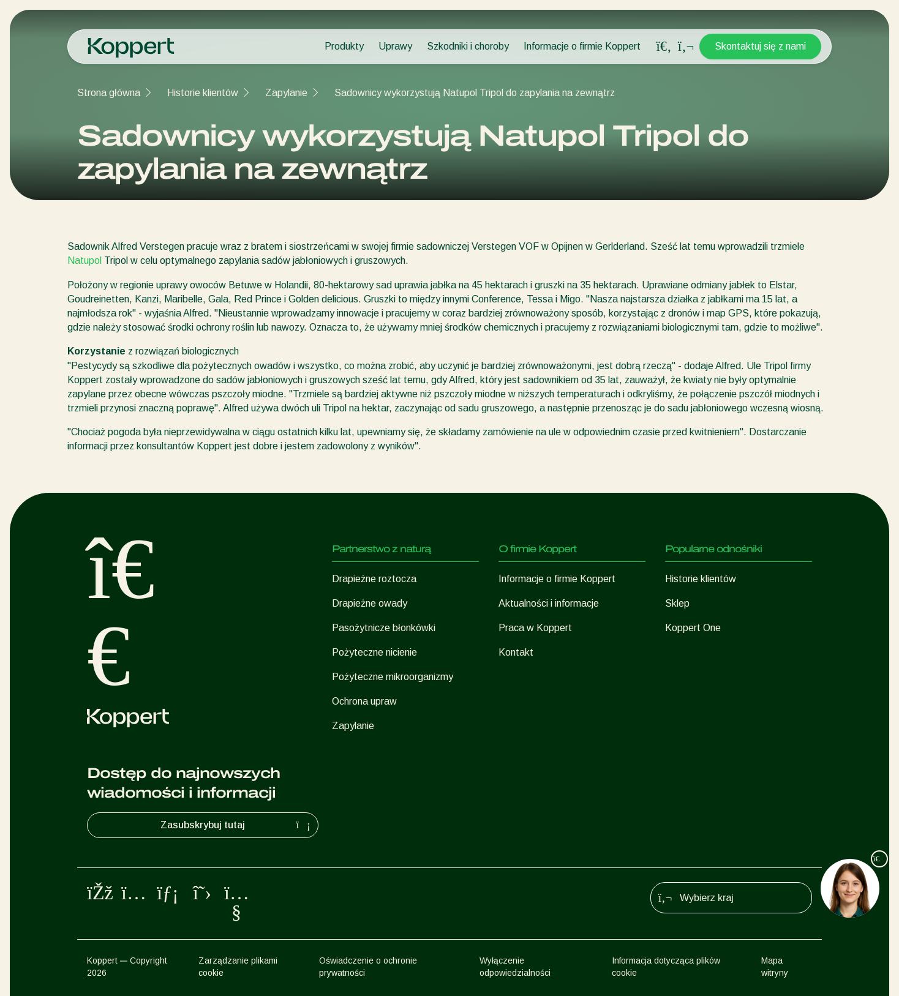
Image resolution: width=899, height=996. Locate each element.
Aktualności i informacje (548, 603)
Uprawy (395, 46)
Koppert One (693, 628)
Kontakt (515, 652)
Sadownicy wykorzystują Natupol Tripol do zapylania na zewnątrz (474, 93)
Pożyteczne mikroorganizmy (392, 677)
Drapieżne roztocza (374, 579)
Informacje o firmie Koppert (582, 46)
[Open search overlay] (663, 46)
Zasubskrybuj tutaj (236, 825)
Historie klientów (202, 93)
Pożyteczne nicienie (374, 652)
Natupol (84, 260)
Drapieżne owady (369, 603)
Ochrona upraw (364, 701)
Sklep (677, 603)
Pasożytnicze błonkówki (383, 628)
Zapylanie (286, 93)
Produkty (344, 46)
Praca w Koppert (535, 628)
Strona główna (108, 93)
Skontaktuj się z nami (760, 46)
